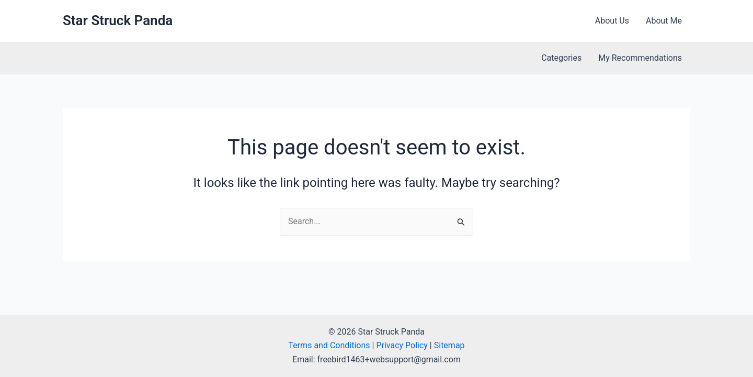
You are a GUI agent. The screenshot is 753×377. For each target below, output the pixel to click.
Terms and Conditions (329, 345)
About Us (612, 21)
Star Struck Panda (118, 20)
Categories (561, 58)
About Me (664, 21)
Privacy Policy (402, 345)
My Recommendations (640, 58)
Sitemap (449, 345)
